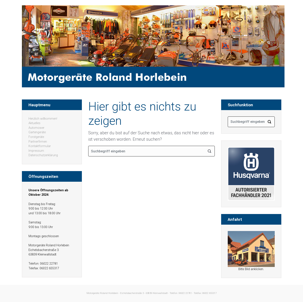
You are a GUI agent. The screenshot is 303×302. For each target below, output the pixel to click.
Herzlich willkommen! (42, 119)
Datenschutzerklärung (43, 155)
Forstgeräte (36, 137)
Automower (36, 128)
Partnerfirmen (37, 141)
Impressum (36, 151)
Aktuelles (34, 123)
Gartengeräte (37, 132)
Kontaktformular (39, 146)
